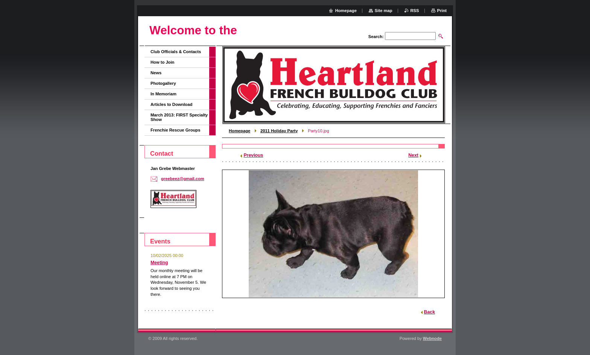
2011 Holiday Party (279, 131)
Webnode (432, 338)
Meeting (159, 262)
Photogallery (163, 83)
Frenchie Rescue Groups (175, 130)
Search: (376, 36)
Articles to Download (171, 104)
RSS (415, 10)
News (156, 72)
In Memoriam (163, 94)
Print (442, 10)
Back (429, 312)
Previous (253, 155)
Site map (383, 10)
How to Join (162, 62)
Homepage (239, 131)
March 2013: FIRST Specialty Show (179, 117)
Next (413, 155)
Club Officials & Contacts (176, 51)
